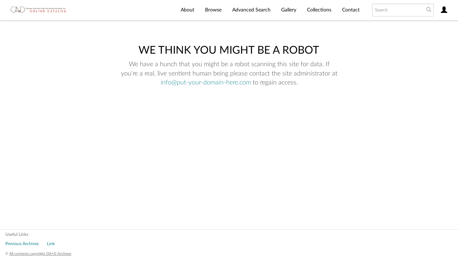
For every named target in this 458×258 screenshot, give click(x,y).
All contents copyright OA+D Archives (40, 253)
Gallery (288, 10)
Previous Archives (22, 244)
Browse (213, 10)
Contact (351, 10)
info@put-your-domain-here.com (206, 82)
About (187, 10)
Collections (319, 10)
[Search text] (397, 10)
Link (51, 244)
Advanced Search (251, 10)
